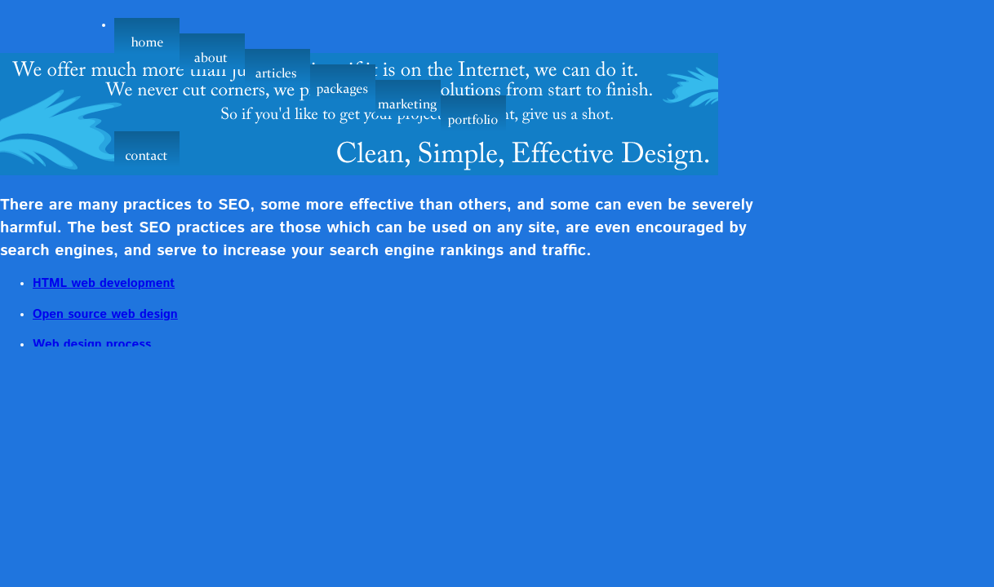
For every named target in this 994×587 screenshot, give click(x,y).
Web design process (92, 345)
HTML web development (104, 284)
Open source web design (105, 315)
